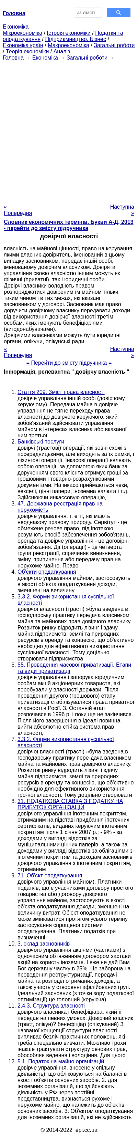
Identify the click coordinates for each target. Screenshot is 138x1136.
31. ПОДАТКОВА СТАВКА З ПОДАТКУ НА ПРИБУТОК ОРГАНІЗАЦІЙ (70, 804)
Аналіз (62, 51)
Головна (13, 58)
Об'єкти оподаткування (47, 572)
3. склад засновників (44, 944)
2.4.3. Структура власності (51, 1006)
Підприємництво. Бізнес (75, 39)
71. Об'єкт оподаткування (50, 875)
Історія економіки (69, 33)
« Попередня (18, 210)
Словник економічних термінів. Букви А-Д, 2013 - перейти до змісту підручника (69, 225)
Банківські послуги (41, 442)
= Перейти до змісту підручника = (69, 363)
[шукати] (87, 13)
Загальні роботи (114, 45)
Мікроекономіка (22, 33)
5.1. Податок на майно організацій (61, 1061)
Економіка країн (23, 45)
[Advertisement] (69, 130)
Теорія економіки (27, 51)
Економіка (15, 27)
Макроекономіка (68, 45)
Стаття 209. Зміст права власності (61, 392)
